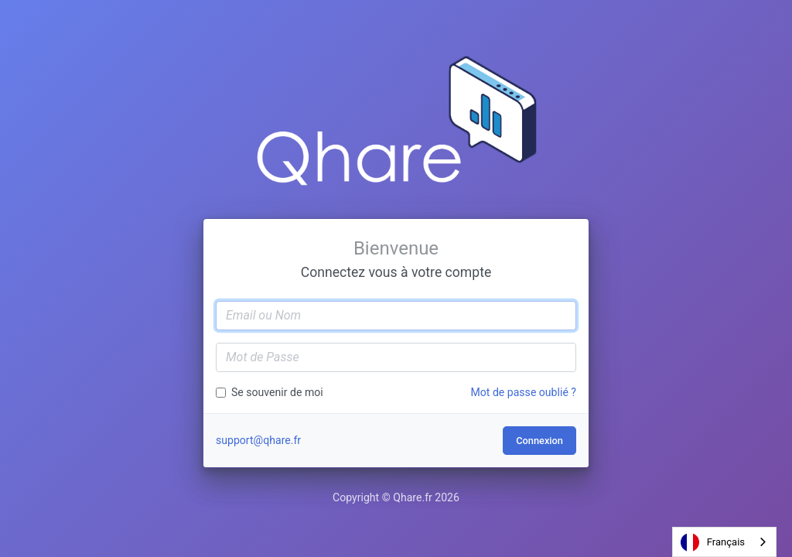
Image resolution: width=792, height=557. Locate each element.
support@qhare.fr (258, 440)
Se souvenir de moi (277, 392)
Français (713, 542)
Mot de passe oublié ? (523, 392)
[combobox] (724, 542)
